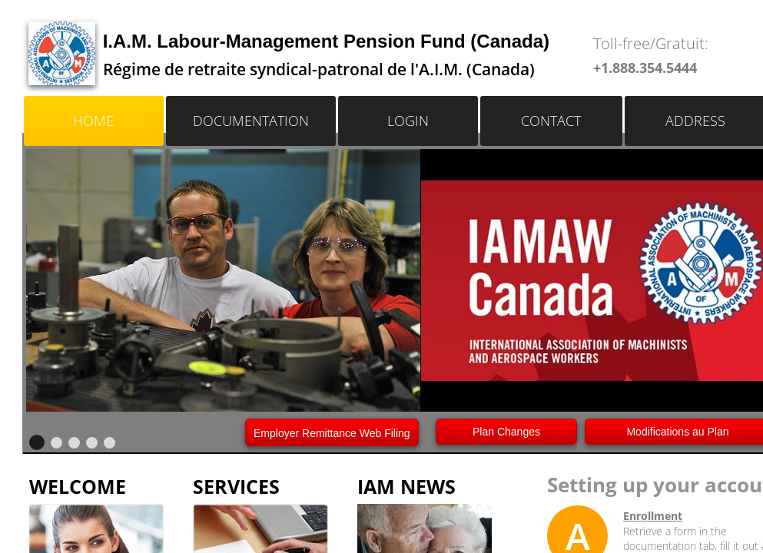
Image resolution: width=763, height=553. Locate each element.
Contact (551, 120)
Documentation (251, 120)
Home (93, 120)
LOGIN (408, 120)
